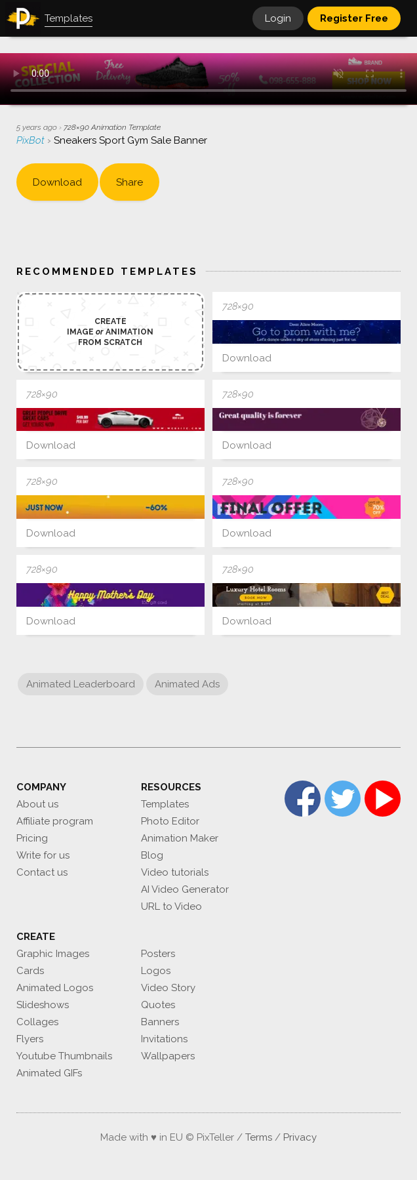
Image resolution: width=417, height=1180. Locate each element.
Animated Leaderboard (80, 684)
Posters (158, 954)
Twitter (343, 799)
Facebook (303, 799)
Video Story (168, 988)
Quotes (158, 1005)
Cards (30, 971)
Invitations (164, 1039)
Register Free (354, 18)
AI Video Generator (185, 889)
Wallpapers (168, 1056)
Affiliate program (54, 821)
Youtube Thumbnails (64, 1056)
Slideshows (42, 1005)
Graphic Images (52, 954)
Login (278, 18)
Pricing (32, 838)
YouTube (383, 799)
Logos (155, 971)
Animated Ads (187, 684)
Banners (160, 1022)
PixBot (31, 140)
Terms (258, 1137)
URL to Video (171, 906)
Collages (37, 1022)
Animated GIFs (49, 1073)
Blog (152, 855)
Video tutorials (174, 872)
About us (37, 804)
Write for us (43, 855)
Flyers (29, 1039)
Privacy (300, 1137)
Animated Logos (54, 988)
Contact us (42, 872)
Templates (165, 804)
